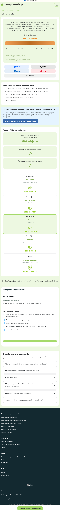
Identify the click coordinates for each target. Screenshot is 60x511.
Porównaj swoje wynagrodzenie (30, 508)
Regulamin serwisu (7, 441)
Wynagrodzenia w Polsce (9, 417)
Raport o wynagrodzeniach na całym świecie (15, 457)
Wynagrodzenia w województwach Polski (14, 420)
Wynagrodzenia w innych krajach (11, 423)
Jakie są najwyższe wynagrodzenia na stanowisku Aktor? (22, 371)
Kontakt (3, 472)
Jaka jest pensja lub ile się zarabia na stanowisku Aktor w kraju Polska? (26, 364)
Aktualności (5, 475)
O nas (3, 447)
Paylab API (4, 463)
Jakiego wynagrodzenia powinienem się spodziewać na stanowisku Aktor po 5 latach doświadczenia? (29, 385)
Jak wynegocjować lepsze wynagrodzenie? (18, 393)
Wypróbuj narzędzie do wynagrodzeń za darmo (20, 121)
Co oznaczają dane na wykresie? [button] (15, 56)
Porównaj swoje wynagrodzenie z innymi (17, 60)
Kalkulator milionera (7, 426)
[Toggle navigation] (56, 4)
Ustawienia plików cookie (9, 499)
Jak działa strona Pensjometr (10, 444)
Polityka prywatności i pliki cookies (12, 495)
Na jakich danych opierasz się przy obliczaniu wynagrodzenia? (24, 400)
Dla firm (3, 460)
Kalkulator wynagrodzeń (8, 429)
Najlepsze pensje (6, 432)
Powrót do (10, 10)
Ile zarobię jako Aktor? (11, 377)
